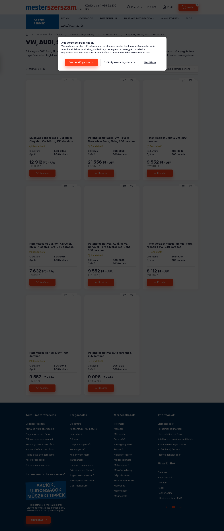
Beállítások (150, 62)
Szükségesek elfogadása (118, 62)
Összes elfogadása (79, 62)
